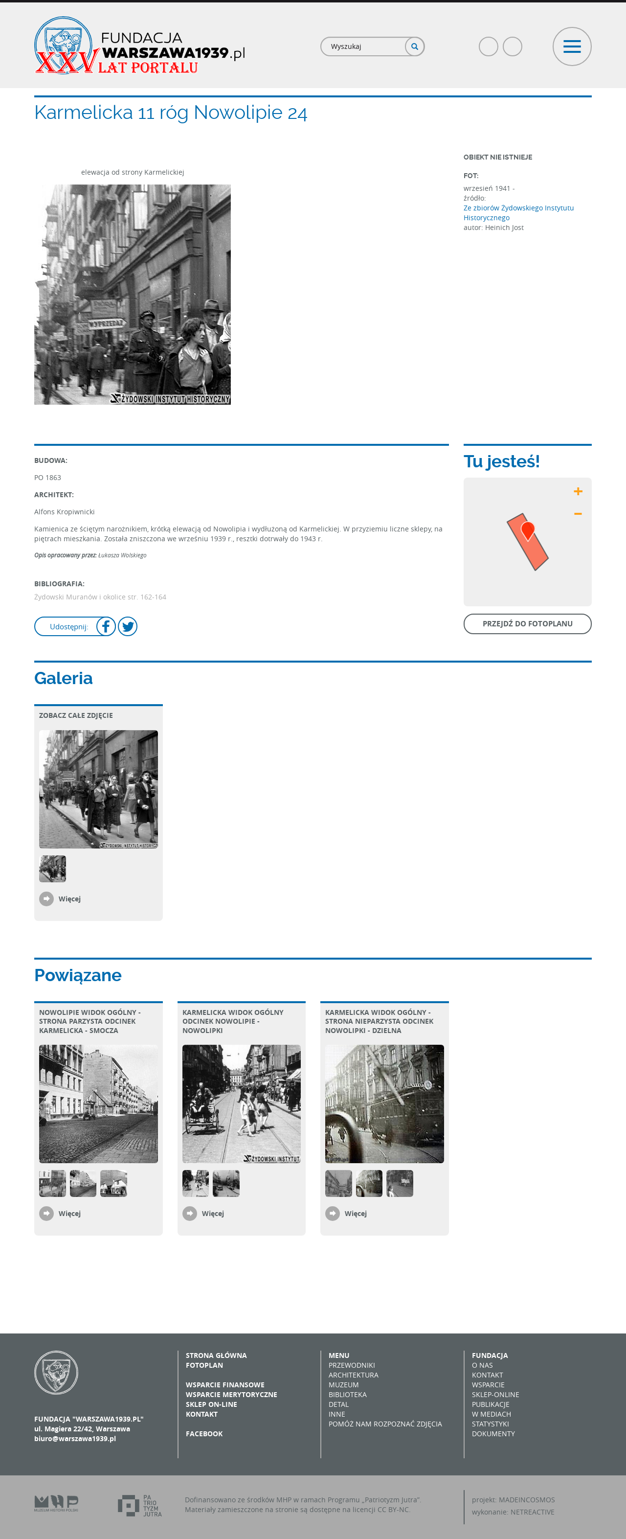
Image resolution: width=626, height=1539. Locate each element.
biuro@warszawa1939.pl (75, 1438)
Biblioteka (348, 1394)
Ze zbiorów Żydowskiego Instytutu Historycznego (519, 212)
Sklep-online (495, 1394)
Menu (339, 1355)
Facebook (489, 42)
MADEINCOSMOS (527, 1499)
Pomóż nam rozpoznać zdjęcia (385, 1423)
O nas (482, 1365)
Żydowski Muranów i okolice (81, 596)
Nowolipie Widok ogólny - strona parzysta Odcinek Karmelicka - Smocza (90, 1021)
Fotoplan (204, 1365)
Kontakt (202, 1414)
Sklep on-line (211, 1404)
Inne (337, 1414)
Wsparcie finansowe (225, 1384)
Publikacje (491, 1404)
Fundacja (490, 1355)
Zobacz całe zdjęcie (76, 715)
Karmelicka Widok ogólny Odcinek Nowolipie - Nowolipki (233, 1021)
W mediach (491, 1414)
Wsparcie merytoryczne (231, 1394)
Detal (339, 1404)
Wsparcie (488, 1384)
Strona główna (216, 1355)
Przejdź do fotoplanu (528, 624)
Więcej (70, 898)
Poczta (513, 42)
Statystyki (490, 1423)
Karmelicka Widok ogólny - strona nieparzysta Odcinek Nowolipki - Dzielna (379, 1021)
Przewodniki (352, 1365)
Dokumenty (493, 1433)
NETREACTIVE (533, 1511)
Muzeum (344, 1384)
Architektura (354, 1374)
